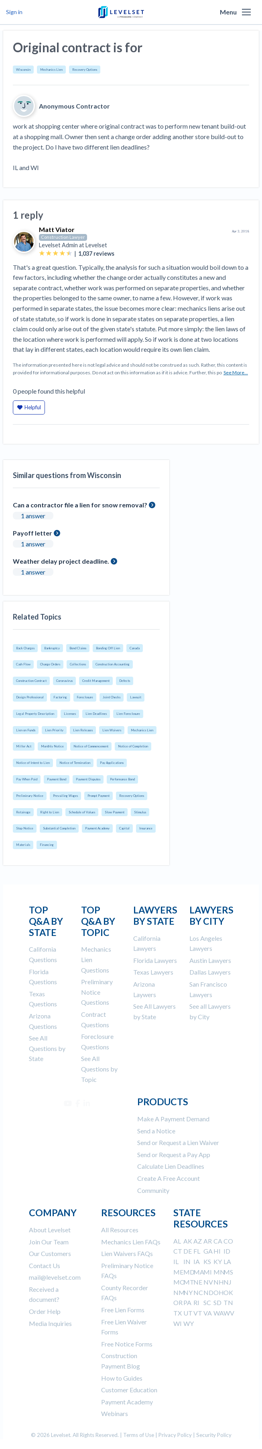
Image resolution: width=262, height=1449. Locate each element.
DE (187, 1251)
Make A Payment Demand (173, 1119)
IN (187, 1261)
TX (177, 1313)
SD (217, 1302)
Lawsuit (135, 697)
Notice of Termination (74, 763)
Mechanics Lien (51, 70)
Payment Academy (97, 828)
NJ (227, 1282)
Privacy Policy (175, 1435)
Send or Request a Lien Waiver (178, 1142)
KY (217, 1261)
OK (228, 1292)
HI (217, 1251)
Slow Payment (114, 812)
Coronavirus (64, 681)
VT (197, 1313)
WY (188, 1323)
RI (196, 1302)
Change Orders (50, 664)
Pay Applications (112, 763)
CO (228, 1241)
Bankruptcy (52, 648)
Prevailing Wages (65, 796)
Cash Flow (23, 664)
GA (208, 1251)
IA (196, 1261)
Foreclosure (85, 697)
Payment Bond (56, 779)
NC (198, 1292)
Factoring (60, 697)
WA (218, 1313)
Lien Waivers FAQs (127, 1253)
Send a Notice (156, 1131)
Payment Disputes (88, 779)
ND (208, 1292)
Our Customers (50, 1253)
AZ (197, 1241)
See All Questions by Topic (99, 1069)
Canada (135, 648)
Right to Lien (49, 812)
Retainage (23, 812)
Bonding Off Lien (108, 648)
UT (188, 1313)
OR (178, 1302)
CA (217, 1241)
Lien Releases (83, 730)
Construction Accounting (112, 664)
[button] (246, 12)
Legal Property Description (35, 714)
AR (207, 1241)
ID (226, 1251)
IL (176, 1261)
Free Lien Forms (122, 1310)
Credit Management (96, 681)
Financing (47, 845)
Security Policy (214, 1435)
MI (207, 1272)
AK (187, 1241)
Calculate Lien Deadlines (170, 1166)
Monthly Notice (52, 746)
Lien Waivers (111, 730)
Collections (78, 664)
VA (207, 1313)
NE (197, 1282)
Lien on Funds (25, 730)
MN (219, 1272)
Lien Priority (54, 730)
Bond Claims (77, 648)
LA (227, 1261)
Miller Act (23, 746)
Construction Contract (31, 681)
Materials (23, 845)
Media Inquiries (50, 1323)
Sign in (14, 11)
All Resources (119, 1229)
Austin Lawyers (210, 960)
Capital (124, 828)
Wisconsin (23, 70)
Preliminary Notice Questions (97, 992)
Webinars (114, 1413)
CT (177, 1251)
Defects (124, 681)
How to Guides (121, 1378)
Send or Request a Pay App (173, 1154)
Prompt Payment (98, 796)
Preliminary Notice (29, 796)
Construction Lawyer (63, 237)
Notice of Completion (133, 746)
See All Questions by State (47, 1048)
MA (198, 1272)
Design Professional (30, 697)
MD (189, 1272)
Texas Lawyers (153, 972)
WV (228, 1313)
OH (218, 1292)
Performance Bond (122, 779)
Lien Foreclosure (128, 714)
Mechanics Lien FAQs (130, 1242)
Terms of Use (138, 1435)
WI (177, 1323)
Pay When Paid (26, 779)
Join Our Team (49, 1242)
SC (207, 1302)
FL (196, 1251)
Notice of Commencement (90, 746)
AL (177, 1241)
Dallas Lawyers (210, 972)
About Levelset (50, 1229)
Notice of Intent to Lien (33, 763)
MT (188, 1282)
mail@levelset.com (55, 1277)
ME (178, 1272)
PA (187, 1302)
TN (228, 1302)
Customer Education (129, 1390)
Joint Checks (111, 697)
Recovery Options (84, 70)
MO (179, 1282)
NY (188, 1292)
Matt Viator (57, 229)
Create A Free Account (168, 1178)
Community (153, 1190)
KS (207, 1261)
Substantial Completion (59, 828)
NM (179, 1292)
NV (208, 1282)
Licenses (70, 714)
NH (218, 1282)
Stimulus (140, 812)
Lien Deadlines (96, 714)
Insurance (145, 828)
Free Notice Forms (126, 1344)
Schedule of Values (82, 812)
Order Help (45, 1311)
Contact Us (44, 1265)
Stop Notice (24, 828)
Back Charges (25, 648)
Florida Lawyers (155, 960)
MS (228, 1272)
